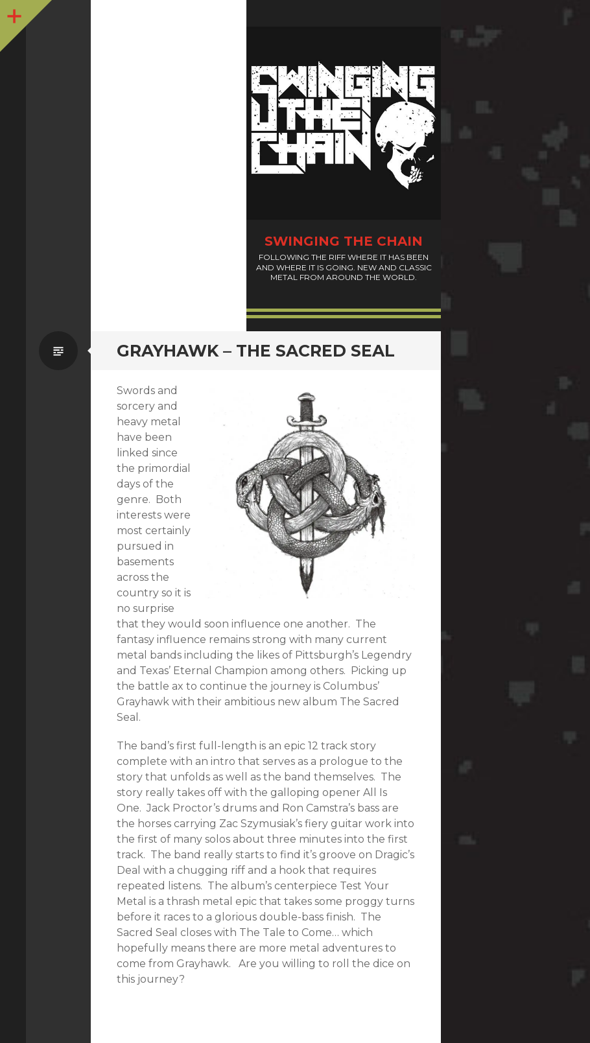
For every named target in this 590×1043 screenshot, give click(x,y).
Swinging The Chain (344, 241)
